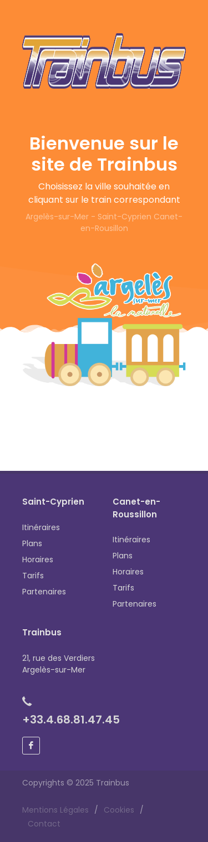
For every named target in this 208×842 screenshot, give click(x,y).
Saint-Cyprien (124, 216)
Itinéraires (41, 527)
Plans (32, 543)
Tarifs (33, 575)
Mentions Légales (55, 809)
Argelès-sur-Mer (57, 216)
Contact (44, 823)
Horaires (37, 559)
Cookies (119, 809)
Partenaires (44, 591)
